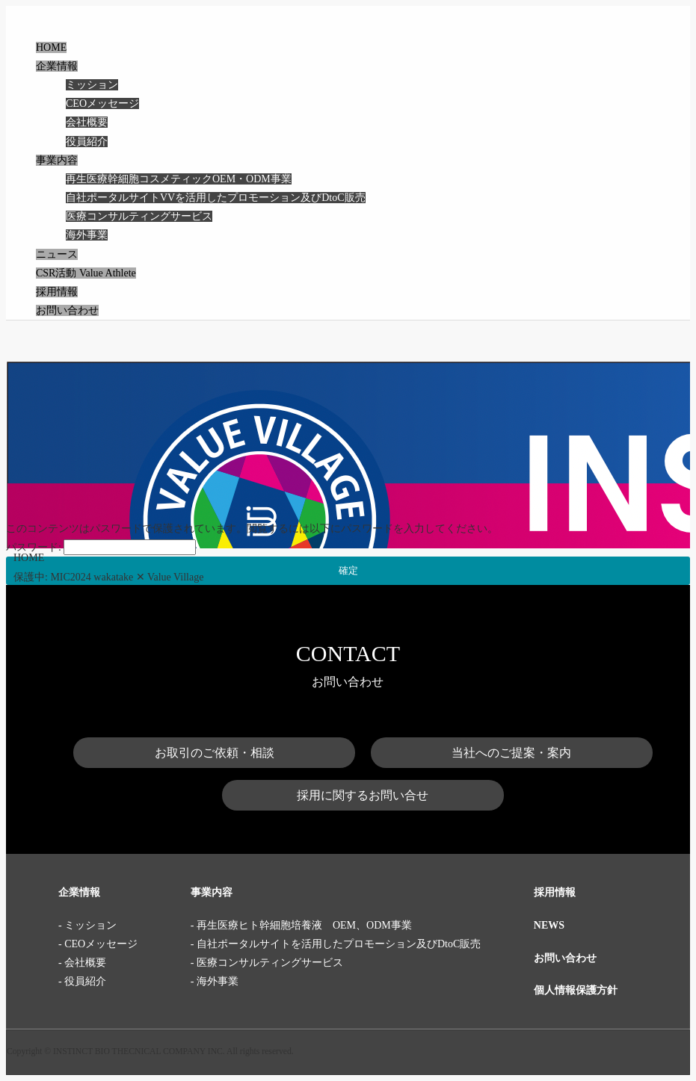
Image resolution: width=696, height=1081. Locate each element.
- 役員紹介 (82, 981)
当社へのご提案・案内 (511, 752)
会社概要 (87, 122)
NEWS (549, 925)
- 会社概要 (82, 962)
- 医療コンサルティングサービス (267, 962)
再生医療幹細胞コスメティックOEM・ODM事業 (179, 179)
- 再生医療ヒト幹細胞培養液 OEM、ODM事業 (301, 925)
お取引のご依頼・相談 (214, 752)
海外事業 (87, 235)
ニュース (57, 254)
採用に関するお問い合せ (362, 795)
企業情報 (57, 66)
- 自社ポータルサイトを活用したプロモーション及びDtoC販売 (336, 944)
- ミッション (87, 925)
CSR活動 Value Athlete (86, 273)
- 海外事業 (214, 981)
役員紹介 (87, 141)
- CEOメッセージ (98, 944)
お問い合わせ (67, 310)
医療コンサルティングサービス (139, 216)
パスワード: (101, 547)
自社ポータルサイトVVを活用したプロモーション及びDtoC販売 (216, 197)
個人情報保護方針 (576, 990)
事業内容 (57, 160)
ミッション (92, 84)
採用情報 (57, 291)
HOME (51, 47)
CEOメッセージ (102, 103)
